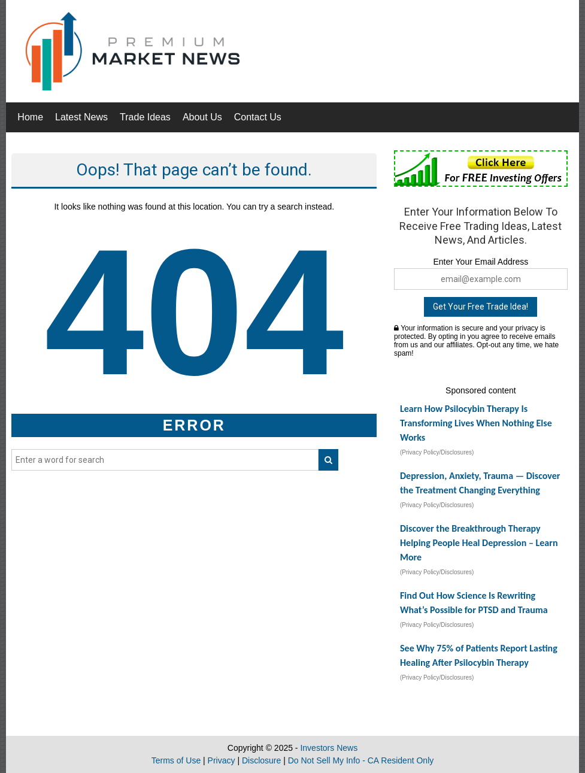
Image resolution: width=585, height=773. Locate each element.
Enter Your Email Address (480, 261)
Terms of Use (176, 760)
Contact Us (257, 117)
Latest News (81, 117)
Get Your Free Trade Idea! (480, 306)
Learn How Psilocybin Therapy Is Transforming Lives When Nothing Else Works (476, 423)
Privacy (221, 760)
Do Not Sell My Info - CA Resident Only (361, 760)
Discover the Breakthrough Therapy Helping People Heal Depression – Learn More (478, 543)
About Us (202, 117)
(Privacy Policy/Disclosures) (437, 452)
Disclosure (261, 760)
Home (30, 117)
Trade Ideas (145, 117)
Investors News (328, 748)
